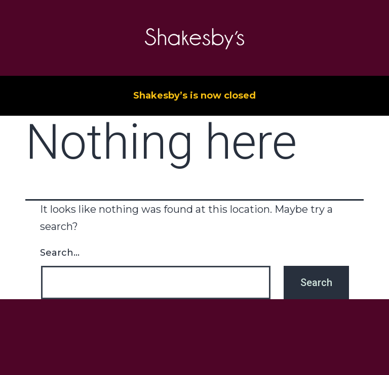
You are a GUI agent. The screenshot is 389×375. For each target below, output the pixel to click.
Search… (60, 252)
